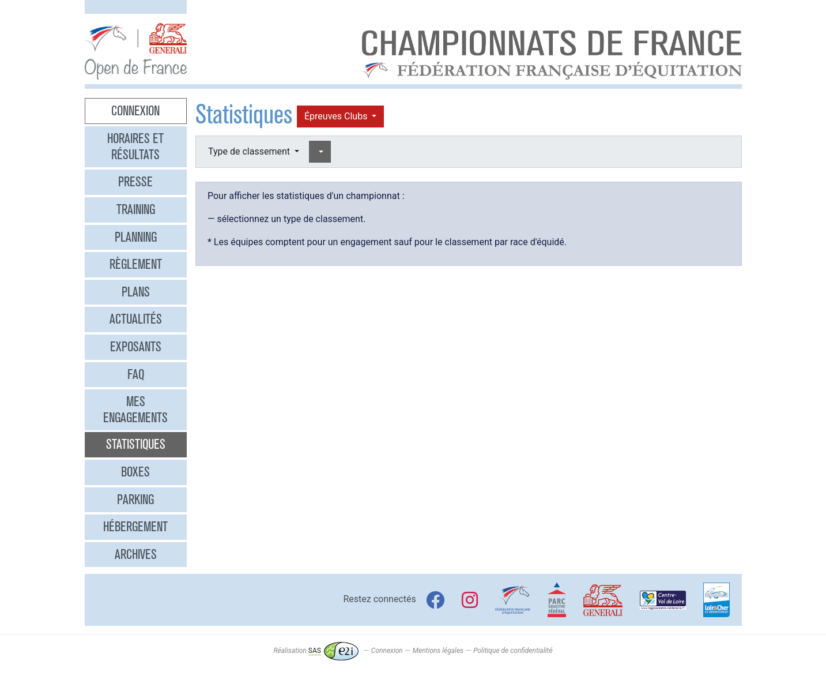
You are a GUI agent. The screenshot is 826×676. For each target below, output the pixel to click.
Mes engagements (135, 409)
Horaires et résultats (135, 146)
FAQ (135, 374)
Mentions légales (438, 651)
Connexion (135, 111)
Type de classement (250, 151)
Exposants (135, 347)
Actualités (136, 319)
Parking (135, 499)
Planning (136, 237)
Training (135, 209)
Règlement (136, 264)
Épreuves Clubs (336, 116)
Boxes (135, 472)
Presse (135, 182)
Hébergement (135, 527)
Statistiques (135, 444)
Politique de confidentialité (512, 651)
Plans (136, 292)
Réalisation (315, 651)
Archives (136, 554)
